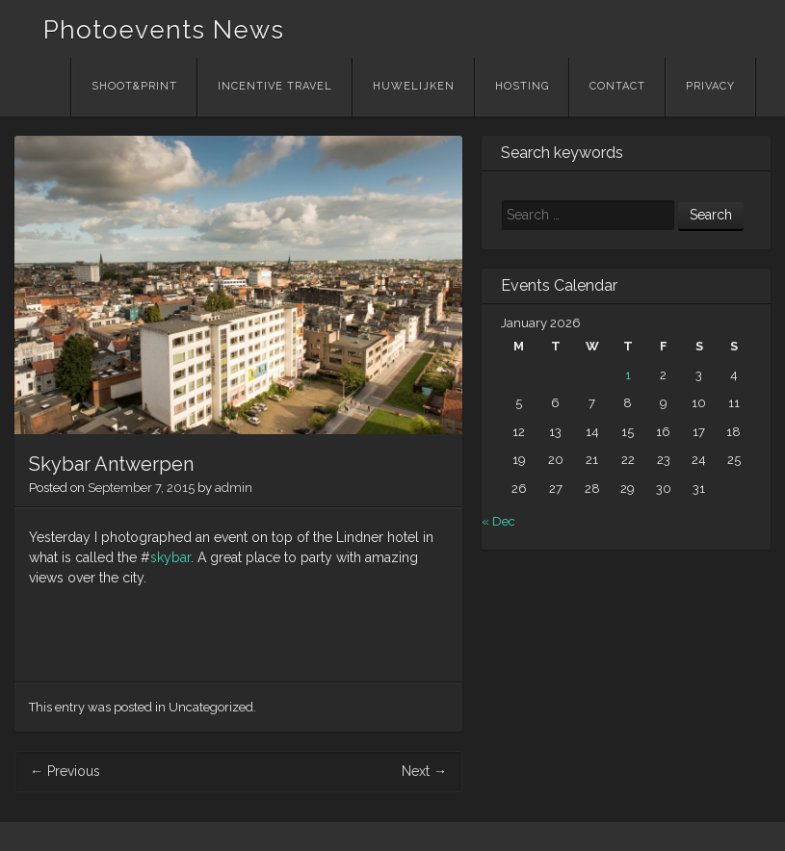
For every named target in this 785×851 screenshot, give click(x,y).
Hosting (522, 86)
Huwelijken (414, 86)
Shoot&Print (134, 86)
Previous (65, 771)
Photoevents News (163, 29)
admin (233, 487)
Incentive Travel (275, 86)
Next (424, 771)
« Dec (498, 521)
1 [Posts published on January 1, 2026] (628, 375)
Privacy (710, 86)
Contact (617, 86)
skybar (170, 557)
